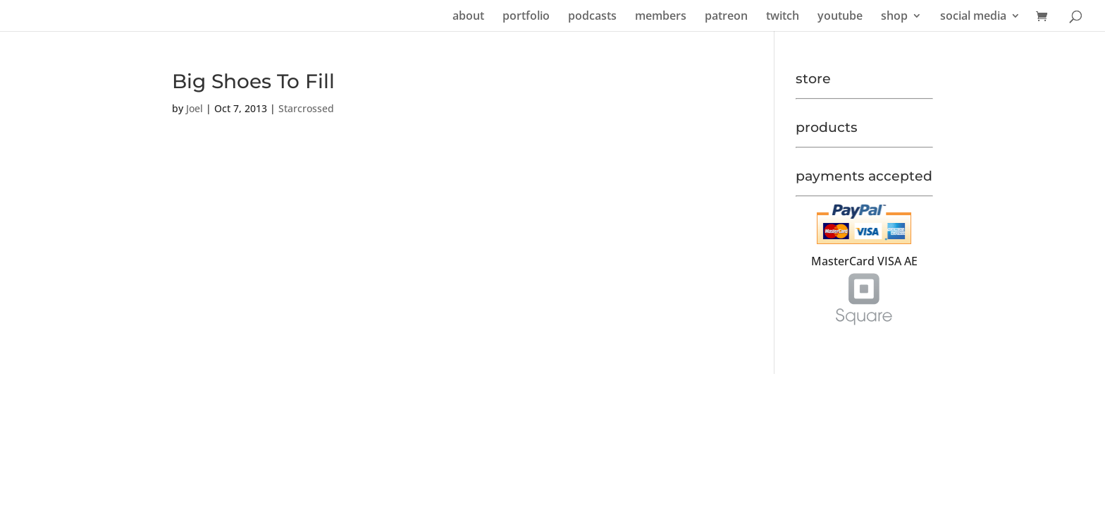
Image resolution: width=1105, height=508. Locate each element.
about (468, 17)
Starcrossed (306, 108)
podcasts (592, 17)
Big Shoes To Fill (253, 81)
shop (894, 17)
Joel (194, 108)
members (660, 17)
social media (973, 17)
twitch (782, 17)
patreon (726, 17)
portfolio (526, 17)
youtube (840, 17)
